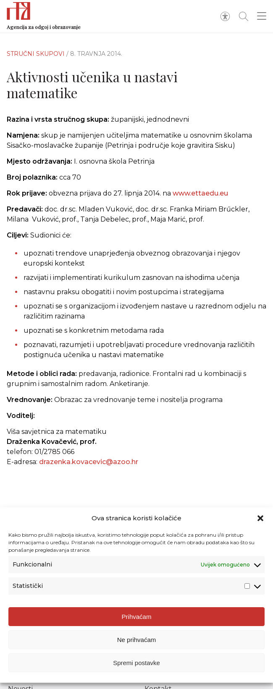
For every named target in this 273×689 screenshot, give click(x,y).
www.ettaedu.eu (200, 193)
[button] (260, 521)
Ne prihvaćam (136, 643)
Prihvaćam (137, 620)
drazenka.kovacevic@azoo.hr (88, 466)
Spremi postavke (136, 666)
